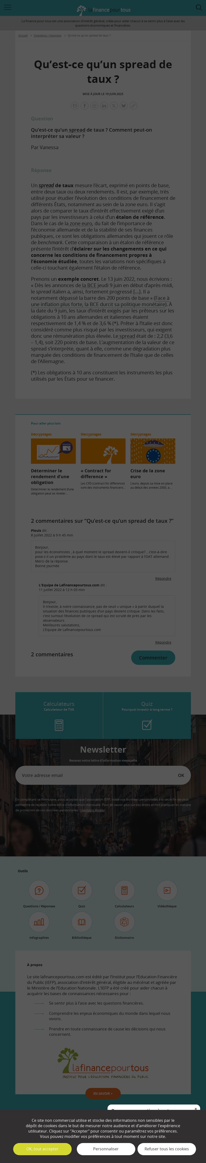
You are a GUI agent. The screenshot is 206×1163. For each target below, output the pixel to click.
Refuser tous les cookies (167, 1149)
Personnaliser (106, 1149)
